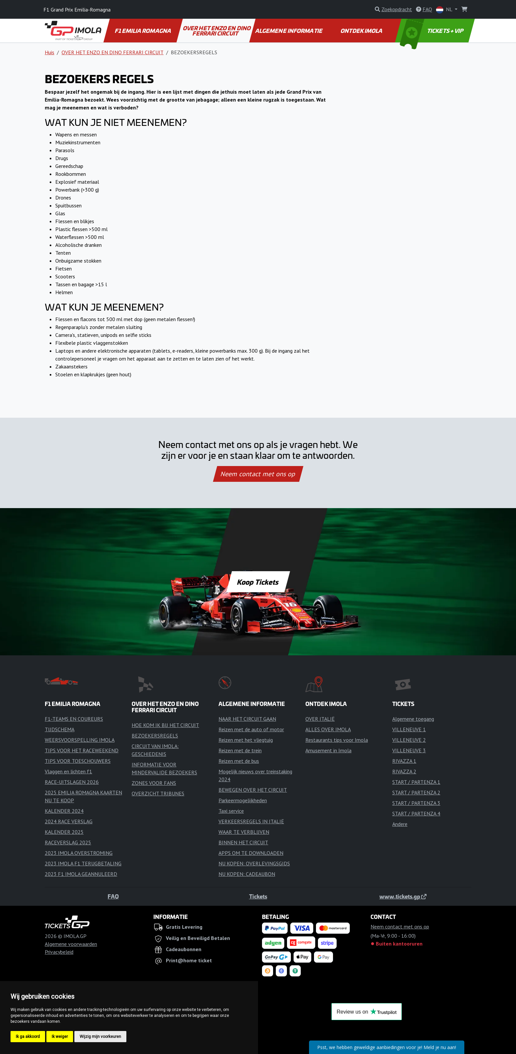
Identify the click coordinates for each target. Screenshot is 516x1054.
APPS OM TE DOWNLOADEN (251, 853)
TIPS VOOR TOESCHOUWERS (78, 761)
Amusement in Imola (328, 750)
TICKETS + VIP (432, 30)
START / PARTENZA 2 (416, 792)
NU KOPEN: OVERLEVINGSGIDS (254, 863)
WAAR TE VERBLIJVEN (244, 832)
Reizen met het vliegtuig (246, 740)
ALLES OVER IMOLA (328, 729)
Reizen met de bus (239, 761)
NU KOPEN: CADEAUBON (247, 874)
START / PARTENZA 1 (416, 782)
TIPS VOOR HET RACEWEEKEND (81, 750)
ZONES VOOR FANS (154, 783)
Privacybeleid (59, 952)
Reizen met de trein (240, 750)
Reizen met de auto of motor (251, 729)
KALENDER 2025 (64, 832)
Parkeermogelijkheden (243, 800)
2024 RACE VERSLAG (68, 821)
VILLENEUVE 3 (409, 750)
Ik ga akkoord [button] (28, 1036)
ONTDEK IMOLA (362, 31)
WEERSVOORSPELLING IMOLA (80, 740)
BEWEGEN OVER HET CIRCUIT (253, 789)
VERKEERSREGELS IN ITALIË (251, 821)
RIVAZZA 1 (404, 761)
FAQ (113, 896)
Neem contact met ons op (258, 474)
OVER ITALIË (320, 718)
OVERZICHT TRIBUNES (158, 793)
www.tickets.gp (402, 896)
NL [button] (444, 9)
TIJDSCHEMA (59, 729)
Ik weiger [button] (60, 1036)
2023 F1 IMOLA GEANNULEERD (81, 874)
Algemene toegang (413, 718)
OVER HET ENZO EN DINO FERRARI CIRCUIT (217, 30)
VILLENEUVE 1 (409, 729)
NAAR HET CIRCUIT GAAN (247, 718)
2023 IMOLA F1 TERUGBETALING (83, 863)
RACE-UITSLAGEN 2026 (72, 782)
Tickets (258, 896)
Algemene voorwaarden (71, 944)
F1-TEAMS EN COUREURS (74, 718)
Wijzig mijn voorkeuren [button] (100, 1036)
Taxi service (231, 811)
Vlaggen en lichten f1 (68, 771)
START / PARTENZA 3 (416, 803)
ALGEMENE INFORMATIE (289, 31)
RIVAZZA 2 (404, 771)
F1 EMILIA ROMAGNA (144, 31)
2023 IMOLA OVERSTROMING (79, 853)
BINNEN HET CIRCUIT (243, 842)
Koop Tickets (258, 582)
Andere (399, 824)
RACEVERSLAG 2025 (68, 842)
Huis (49, 52)
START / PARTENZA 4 (416, 813)
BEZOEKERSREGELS (155, 735)
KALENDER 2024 (64, 811)
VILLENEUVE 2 (409, 740)
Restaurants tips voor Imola (336, 740)
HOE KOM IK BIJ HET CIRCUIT (165, 725)
